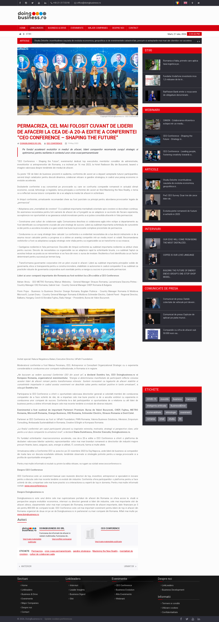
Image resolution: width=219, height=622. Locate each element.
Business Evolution (125, 590)
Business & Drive (57, 28)
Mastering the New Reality (105, 551)
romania (151, 419)
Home (23, 28)
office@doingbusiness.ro (87, 3)
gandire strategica (81, 551)
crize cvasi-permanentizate (58, 551)
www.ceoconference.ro (36, 486)
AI (180, 419)
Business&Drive (178, 406)
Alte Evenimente (124, 594)
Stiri (28, 34)
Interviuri (74, 585)
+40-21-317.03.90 (60, 3)
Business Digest (77, 594)
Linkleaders (36, 28)
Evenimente (77, 28)
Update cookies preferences (58, 619)
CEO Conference (124, 585)
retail (161, 419)
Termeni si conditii (171, 603)
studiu (172, 419)
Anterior (25, 566)
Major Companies (98, 28)
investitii (164, 399)
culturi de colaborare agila (42, 554)
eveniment (185, 412)
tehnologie (171, 412)
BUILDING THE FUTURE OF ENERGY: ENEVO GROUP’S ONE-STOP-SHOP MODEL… (179, 273)
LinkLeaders (167, 585)
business (177, 399)
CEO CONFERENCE (54, 143)
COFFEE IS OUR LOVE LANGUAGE (178, 255)
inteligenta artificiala (156, 406)
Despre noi (118, 28)
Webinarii (120, 598)
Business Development (173, 590)
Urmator (130, 566)
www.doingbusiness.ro (28, 514)
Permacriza (37, 551)
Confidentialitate (170, 612)
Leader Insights (77, 590)
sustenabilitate (154, 412)
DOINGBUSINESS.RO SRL (30, 143)
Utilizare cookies (170, 608)
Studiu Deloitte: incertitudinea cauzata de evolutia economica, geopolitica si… (178, 183)
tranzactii (190, 399)
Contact (133, 28)
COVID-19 (151, 399)
